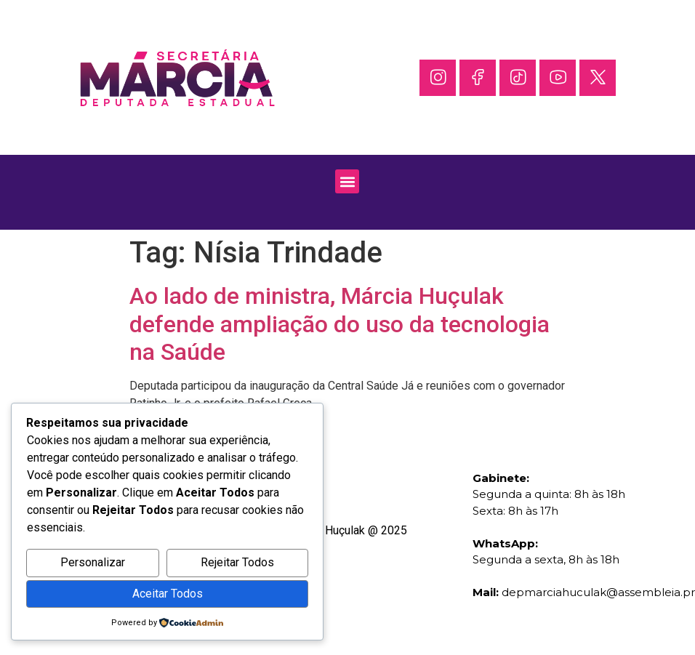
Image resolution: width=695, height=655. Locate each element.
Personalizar (92, 562)
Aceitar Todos (167, 593)
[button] (347, 181)
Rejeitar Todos (237, 562)
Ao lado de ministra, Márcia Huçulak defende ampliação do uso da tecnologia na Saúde (339, 324)
